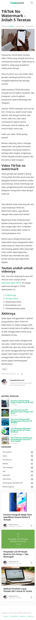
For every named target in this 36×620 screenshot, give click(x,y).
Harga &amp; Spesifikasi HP (18, 483)
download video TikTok (11, 283)
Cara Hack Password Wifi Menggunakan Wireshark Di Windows (21, 421)
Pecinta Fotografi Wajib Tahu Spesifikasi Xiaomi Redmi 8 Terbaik (17, 517)
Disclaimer (22, 616)
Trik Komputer (18, 467)
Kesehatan (18, 475)
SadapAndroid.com (17, 380)
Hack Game (18, 479)
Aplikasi (11, 26)
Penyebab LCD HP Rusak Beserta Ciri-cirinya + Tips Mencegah (16, 554)
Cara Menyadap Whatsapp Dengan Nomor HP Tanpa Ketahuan (21, 430)
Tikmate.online (11, 298)
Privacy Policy (14, 616)
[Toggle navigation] (31, 3)
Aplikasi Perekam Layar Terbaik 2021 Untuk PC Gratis (17, 590)
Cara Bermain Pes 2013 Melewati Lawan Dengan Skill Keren (22, 411)
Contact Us (30, 616)
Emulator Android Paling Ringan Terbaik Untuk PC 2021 (22, 402)
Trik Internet (18, 460)
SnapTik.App (10, 295)
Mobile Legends (18, 487)
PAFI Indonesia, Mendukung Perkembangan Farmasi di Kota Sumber (21, 439)
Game (18, 456)
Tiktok (4, 369)
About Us (6, 616)
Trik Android (18, 452)
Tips (18, 471)
